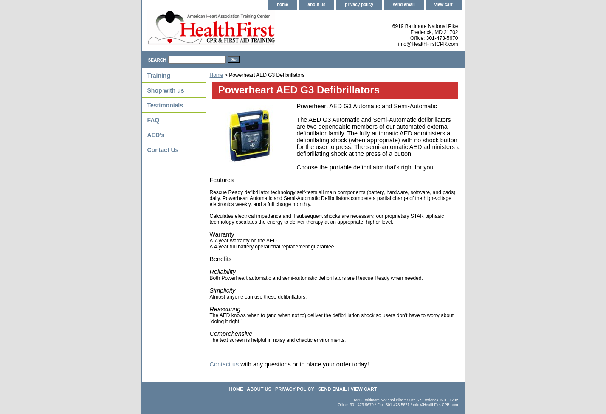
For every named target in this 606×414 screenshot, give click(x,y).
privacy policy (359, 4)
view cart (443, 4)
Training (158, 75)
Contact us (224, 364)
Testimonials (165, 105)
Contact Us (163, 149)
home (282, 4)
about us (317, 4)
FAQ (153, 120)
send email (404, 4)
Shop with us (165, 90)
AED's (156, 135)
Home (216, 75)
